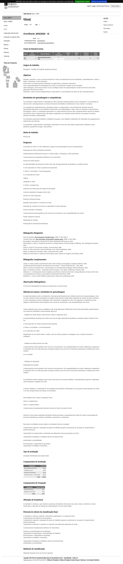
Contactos (6, 56)
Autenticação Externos (103, 6)
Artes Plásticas (41, 40)
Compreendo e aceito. (82, 1)
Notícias (6, 45)
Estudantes (7, 41)
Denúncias (83, 560)
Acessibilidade (67, 558)
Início (33, 14)
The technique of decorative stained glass (49, 239)
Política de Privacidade (53, 560)
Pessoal (6, 48)
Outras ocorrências (108, 25)
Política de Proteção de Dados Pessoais (70, 560)
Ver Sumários (107, 28)
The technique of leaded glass (44, 237)
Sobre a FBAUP (8, 22)
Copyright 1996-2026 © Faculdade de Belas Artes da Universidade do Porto (43, 558)
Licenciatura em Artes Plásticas (45, 43)
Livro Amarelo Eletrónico (93, 560)
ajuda (93, 6)
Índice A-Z (75, 558)
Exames (105, 32)
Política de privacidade (99, 1)
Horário (105, 21)
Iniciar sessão (115, 6)
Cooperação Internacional (11, 33)
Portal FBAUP (8, 18)
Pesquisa (6, 52)
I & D (5, 29)
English (89, 6)
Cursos (6, 25)
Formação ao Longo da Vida (12, 37)
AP (24, 58)
